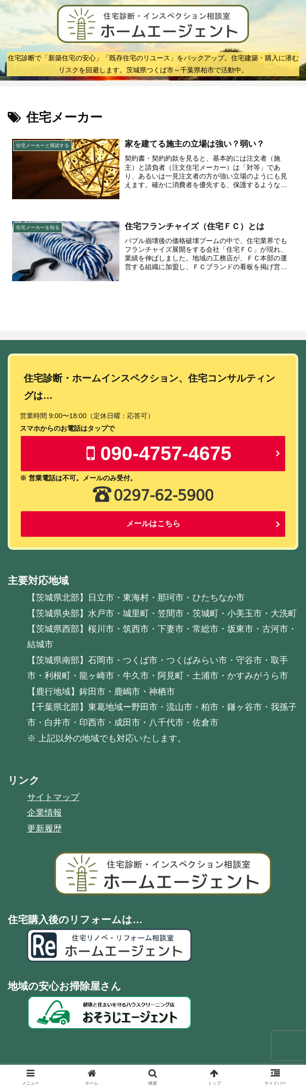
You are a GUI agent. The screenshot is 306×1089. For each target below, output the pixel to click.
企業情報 (44, 813)
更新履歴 (44, 829)
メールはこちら (153, 524)
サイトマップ (53, 798)
